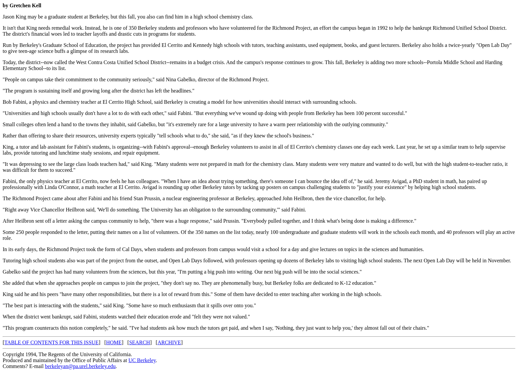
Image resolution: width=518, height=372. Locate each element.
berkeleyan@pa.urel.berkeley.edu (80, 366)
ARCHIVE (169, 342)
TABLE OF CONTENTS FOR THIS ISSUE (51, 342)
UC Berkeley (142, 360)
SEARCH (139, 342)
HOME (114, 342)
